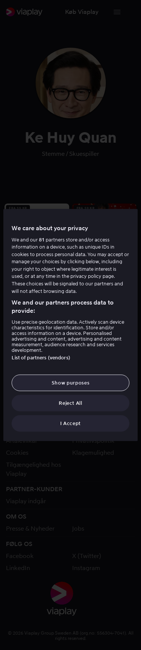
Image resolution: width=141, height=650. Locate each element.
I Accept (70, 423)
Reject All (70, 403)
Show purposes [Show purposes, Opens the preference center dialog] (70, 382)
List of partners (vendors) (41, 357)
